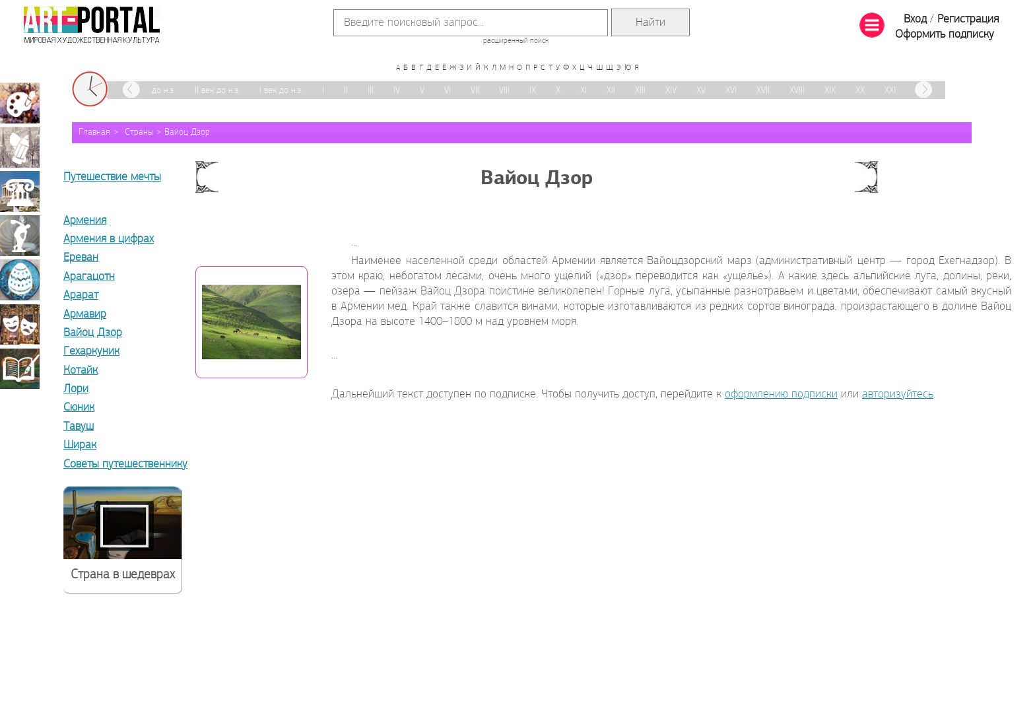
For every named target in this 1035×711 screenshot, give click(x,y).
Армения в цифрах (108, 239)
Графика (20, 147)
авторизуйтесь (897, 394)
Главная (94, 132)
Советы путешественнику (125, 464)
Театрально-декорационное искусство (20, 324)
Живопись (20, 103)
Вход (915, 19)
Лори (75, 389)
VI (447, 91)
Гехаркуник (91, 351)
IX (532, 91)
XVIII (797, 91)
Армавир (84, 314)
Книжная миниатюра (20, 368)
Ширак (79, 445)
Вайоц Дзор (187, 132)
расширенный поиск (516, 41)
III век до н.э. (151, 91)
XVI (731, 91)
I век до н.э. (280, 91)
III (371, 91)
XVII (763, 91)
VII (475, 91)
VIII (504, 91)
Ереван (80, 258)
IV (396, 91)
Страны (139, 132)
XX (860, 91)
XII (611, 91)
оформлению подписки (781, 394)
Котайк (80, 370)
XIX (830, 91)
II (346, 91)
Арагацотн (89, 277)
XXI (890, 91)
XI (583, 91)
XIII (640, 91)
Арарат (80, 295)
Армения (84, 221)
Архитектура (20, 191)
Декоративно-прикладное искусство (20, 279)
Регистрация (968, 19)
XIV (671, 91)
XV (701, 91)
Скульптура (20, 235)
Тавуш (78, 427)
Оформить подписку (944, 34)
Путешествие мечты (112, 177)
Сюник (78, 407)
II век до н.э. (217, 91)
